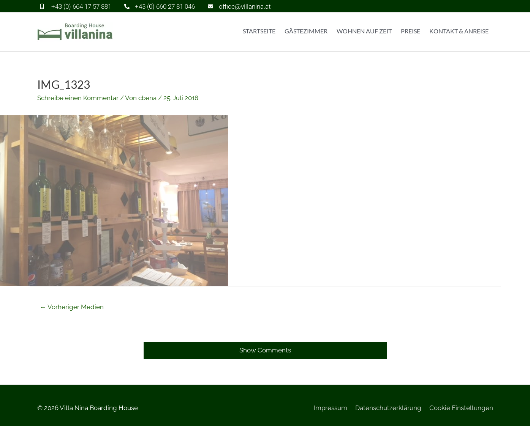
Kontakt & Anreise (459, 31)
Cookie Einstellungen (461, 408)
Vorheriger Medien (72, 307)
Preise (410, 31)
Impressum (330, 408)
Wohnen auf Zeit (364, 31)
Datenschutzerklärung (388, 408)
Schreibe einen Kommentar (78, 98)
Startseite (259, 31)
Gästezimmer (306, 31)
